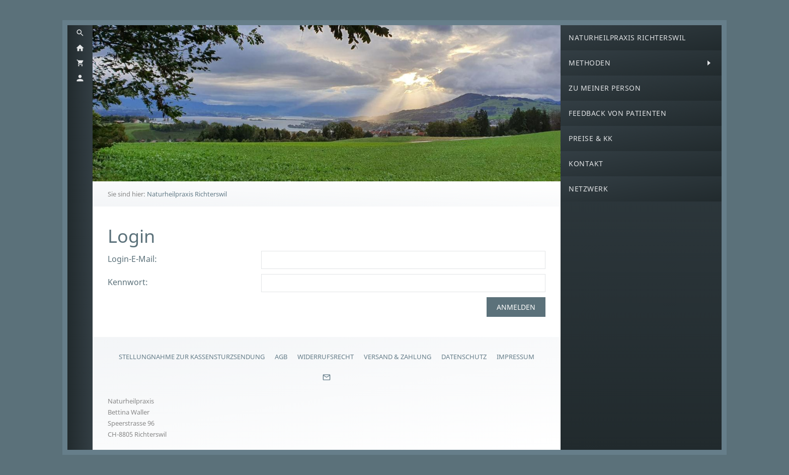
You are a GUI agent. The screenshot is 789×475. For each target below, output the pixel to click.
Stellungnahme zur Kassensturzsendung (192, 356)
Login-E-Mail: (132, 258)
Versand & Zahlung (397, 356)
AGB (281, 356)
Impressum (515, 356)
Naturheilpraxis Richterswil (187, 193)
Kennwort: (128, 282)
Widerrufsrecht (325, 356)
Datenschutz (464, 356)
